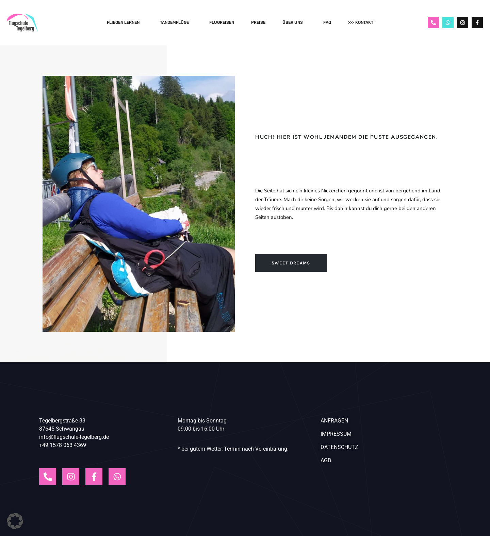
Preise (258, 22)
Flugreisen (221, 22)
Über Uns (294, 22)
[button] (15, 521)
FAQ (327, 22)
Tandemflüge (176, 22)
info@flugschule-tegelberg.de (74, 437)
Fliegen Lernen (125, 22)
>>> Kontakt (362, 22)
